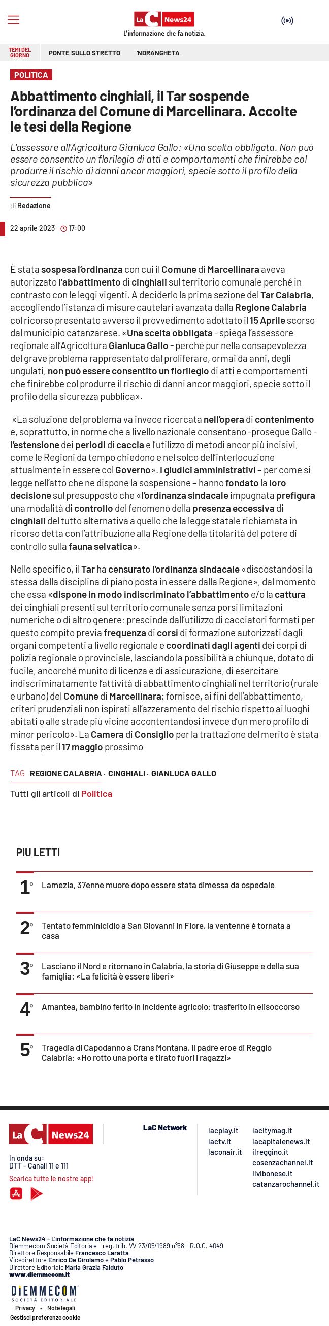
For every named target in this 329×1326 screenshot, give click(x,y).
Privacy (25, 1307)
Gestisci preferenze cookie (45, 1317)
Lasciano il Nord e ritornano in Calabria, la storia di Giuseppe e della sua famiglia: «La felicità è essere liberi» (170, 971)
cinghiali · (128, 773)
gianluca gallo (183, 773)
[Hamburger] (13, 20)
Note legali (61, 1307)
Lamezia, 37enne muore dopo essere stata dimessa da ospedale (158, 884)
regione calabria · (68, 773)
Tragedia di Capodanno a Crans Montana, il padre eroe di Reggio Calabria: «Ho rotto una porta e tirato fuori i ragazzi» (157, 1052)
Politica (96, 793)
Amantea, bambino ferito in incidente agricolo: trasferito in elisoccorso (171, 1006)
